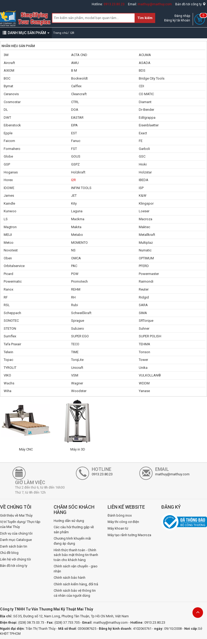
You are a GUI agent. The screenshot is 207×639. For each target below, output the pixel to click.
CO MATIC (146, 94)
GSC (142, 156)
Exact (143, 133)
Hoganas (11, 172)
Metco (8, 243)
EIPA (74, 125)
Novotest (11, 250)
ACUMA (145, 55)
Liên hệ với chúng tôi (15, 559)
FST (74, 149)
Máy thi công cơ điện (123, 522)
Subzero (77, 328)
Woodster (78, 391)
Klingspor (146, 203)
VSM (74, 375)
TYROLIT (10, 368)
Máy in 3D (77, 449)
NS (73, 250)
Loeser (144, 211)
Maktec (144, 227)
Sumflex (10, 336)
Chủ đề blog (9, 553)
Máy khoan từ (118, 528)
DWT (7, 117)
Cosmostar (12, 102)
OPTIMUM (146, 258)
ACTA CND (79, 55)
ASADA (144, 63)
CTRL (75, 102)
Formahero (12, 149)
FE (140, 141)
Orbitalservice (14, 266)
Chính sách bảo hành (69, 578)
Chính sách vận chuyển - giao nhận (76, 568)
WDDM (144, 383)
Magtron (10, 227)
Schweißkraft (81, 313)
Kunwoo (10, 211)
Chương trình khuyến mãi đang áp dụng (72, 540)
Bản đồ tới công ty (190, 4)
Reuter (144, 289)
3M (6, 55)
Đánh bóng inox (120, 515)
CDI (141, 86)
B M (74, 70)
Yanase (144, 391)
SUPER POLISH (150, 336)
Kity (74, 203)
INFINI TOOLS (81, 188)
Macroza (145, 219)
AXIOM (9, 70)
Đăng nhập (182, 16)
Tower (143, 360)
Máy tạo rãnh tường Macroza (129, 535)
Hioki (143, 164)
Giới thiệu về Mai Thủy (16, 515)
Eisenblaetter (149, 125)
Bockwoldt (79, 78)
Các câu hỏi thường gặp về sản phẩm (74, 529)
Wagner (77, 383)
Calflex (76, 86)
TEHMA (144, 344)
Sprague (77, 321)
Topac (8, 360)
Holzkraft (78, 172)
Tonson (144, 352)
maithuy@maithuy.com (155, 4)
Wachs (9, 383)
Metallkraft (147, 235)
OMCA (76, 258)
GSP (7, 164)
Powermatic (13, 281)
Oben (8, 258)
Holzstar (145, 172)
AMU (75, 63)
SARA (143, 305)
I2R (73, 180)
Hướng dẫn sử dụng (69, 521)
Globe (8, 156)
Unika (143, 368)
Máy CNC (26, 449)
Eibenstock (12, 125)
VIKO (7, 375)
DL (6, 110)
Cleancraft (79, 94)
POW (75, 274)
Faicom (9, 141)
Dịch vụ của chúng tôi (16, 533)
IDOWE (9, 188)
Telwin (8, 352)
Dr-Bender (146, 110)
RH (73, 297)
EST (74, 133)
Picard (8, 274)
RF (6, 297)
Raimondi (146, 281)
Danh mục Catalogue (16, 540)
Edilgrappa (147, 117)
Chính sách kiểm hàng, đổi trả (76, 584)
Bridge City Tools (151, 78)
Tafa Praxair (12, 344)
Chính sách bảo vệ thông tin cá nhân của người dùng (75, 593)
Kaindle (9, 203)
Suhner (144, 328)
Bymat (8, 86)
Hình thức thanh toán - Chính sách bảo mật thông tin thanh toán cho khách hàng (76, 555)
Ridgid (144, 297)
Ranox (8, 289)
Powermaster (149, 274)
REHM (75, 289)
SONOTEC (11, 321)
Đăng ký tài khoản (177, 20)
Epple (8, 133)
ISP (141, 188)
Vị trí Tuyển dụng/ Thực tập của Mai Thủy (20, 524)
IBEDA (143, 180)
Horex (8, 180)
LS (6, 219)
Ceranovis (11, 94)
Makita (76, 227)
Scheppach (12, 313)
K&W (142, 195)
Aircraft (9, 63)
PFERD (144, 266)
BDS (142, 70)
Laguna (76, 211)
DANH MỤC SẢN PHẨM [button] (26, 33)
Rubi (74, 305)
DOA (74, 110)
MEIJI (8, 235)
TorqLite (77, 360)
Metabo (77, 235)
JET (74, 195)
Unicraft (77, 368)
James (9, 195)
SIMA (143, 313)
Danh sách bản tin (13, 546)
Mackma (77, 219)
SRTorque (146, 321)
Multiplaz (146, 243)
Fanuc (75, 141)
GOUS (75, 156)
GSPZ (75, 164)
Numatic (145, 250)
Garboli (144, 149)
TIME (75, 352)
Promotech (79, 281)
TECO (75, 344)
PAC (74, 266)
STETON (10, 328)
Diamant (145, 102)
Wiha (7, 391)
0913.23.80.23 (114, 4)
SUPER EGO (80, 336)
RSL (7, 305)
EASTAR (77, 117)
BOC (7, 78)
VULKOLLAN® (150, 375)
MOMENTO (79, 243)
